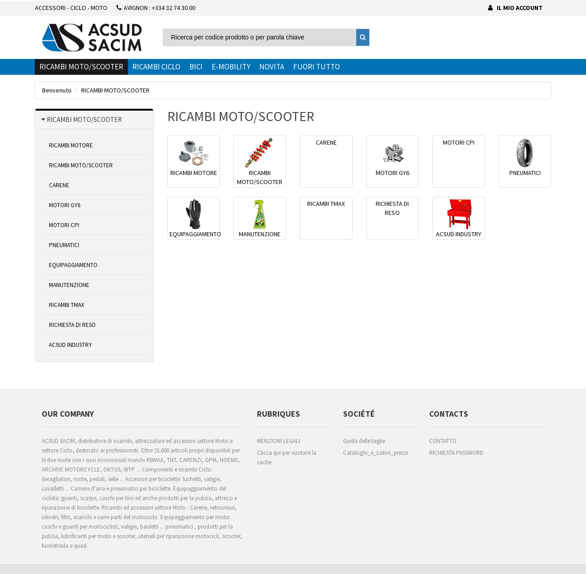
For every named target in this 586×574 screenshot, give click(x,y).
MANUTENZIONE (69, 285)
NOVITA (271, 67)
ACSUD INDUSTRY (70, 345)
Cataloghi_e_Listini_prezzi (375, 453)
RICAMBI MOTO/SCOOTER (81, 67)
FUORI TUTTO (316, 67)
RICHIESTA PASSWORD (456, 453)
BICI (196, 67)
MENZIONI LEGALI (278, 441)
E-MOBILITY (231, 67)
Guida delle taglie (364, 441)
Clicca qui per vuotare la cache (286, 457)
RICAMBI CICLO (156, 67)
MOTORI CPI (64, 225)
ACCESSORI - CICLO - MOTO (71, 8)
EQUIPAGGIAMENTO (73, 265)
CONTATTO (442, 441)
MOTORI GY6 (64, 205)
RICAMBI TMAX (66, 305)
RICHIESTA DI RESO (72, 325)
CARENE (59, 185)
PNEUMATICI (64, 245)
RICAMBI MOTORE (71, 145)
